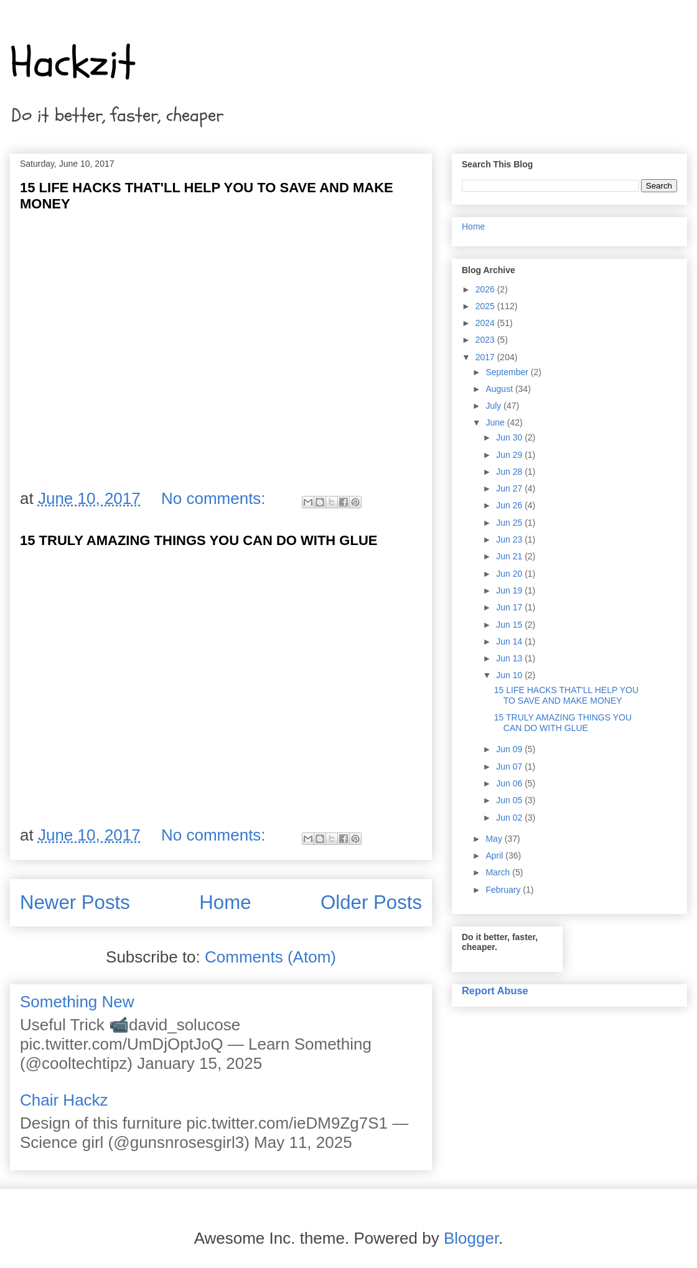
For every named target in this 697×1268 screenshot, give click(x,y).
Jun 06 (510, 783)
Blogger (471, 1238)
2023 (486, 340)
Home (225, 902)
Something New (77, 1001)
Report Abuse (495, 990)
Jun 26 (510, 505)
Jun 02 (510, 818)
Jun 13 (510, 658)
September (507, 372)
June (496, 422)
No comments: (215, 498)
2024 (486, 323)
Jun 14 (510, 641)
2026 (486, 289)
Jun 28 (510, 472)
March (498, 872)
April (495, 855)
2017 (486, 357)
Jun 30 (510, 437)
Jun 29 (510, 455)
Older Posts (371, 902)
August (500, 389)
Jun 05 (510, 800)
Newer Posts (75, 902)
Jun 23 (510, 539)
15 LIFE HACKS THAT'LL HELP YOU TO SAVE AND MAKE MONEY (566, 695)
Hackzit (73, 63)
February (504, 890)
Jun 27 (510, 488)
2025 (486, 306)
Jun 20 (510, 574)
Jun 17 (510, 607)
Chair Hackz (64, 1100)
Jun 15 (510, 625)
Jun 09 (510, 749)
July (494, 406)
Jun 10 (510, 675)
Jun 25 (510, 523)
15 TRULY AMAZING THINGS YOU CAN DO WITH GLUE (198, 540)
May (494, 839)
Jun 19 (510, 590)
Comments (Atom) (270, 957)
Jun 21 (510, 556)
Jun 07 (510, 767)
